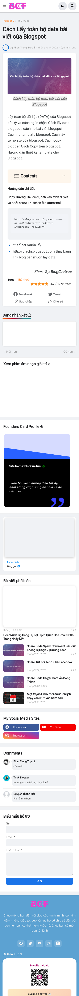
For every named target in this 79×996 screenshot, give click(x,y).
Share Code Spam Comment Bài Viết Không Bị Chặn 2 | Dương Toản (51, 648)
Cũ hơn (68, 351)
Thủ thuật (23, 21)
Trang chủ (8, 21)
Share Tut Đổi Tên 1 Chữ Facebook (49, 662)
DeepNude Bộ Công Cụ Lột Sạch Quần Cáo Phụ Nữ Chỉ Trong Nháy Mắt (38, 637)
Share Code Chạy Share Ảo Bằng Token (48, 680)
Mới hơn (11, 351)
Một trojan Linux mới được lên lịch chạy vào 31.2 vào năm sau (49, 696)
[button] (6, 6)
